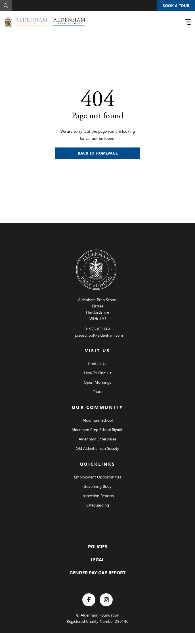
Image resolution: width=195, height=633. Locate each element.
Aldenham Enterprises (97, 439)
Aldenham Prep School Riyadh (97, 429)
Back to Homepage (98, 153)
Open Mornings (97, 382)
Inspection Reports (97, 495)
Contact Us (97, 363)
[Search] (6, 5)
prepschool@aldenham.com (99, 335)
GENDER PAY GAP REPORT (97, 572)
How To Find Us (97, 372)
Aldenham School (98, 420)
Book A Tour (175, 5)
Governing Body (97, 486)
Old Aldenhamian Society (97, 448)
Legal (97, 559)
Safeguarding (97, 505)
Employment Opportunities (97, 477)
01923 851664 (98, 329)
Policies (97, 546)
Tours (97, 391)
